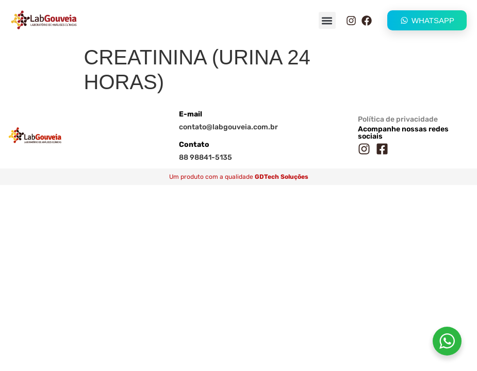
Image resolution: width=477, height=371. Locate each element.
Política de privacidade (398, 119)
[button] (327, 20)
